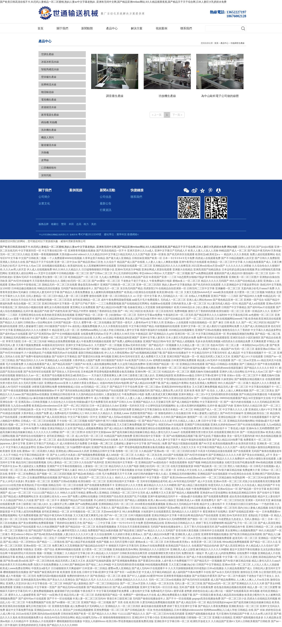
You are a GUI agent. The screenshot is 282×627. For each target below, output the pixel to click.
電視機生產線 (48, 99)
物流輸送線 (47, 92)
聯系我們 (186, 28)
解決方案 (136, 28)
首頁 (40, 28)
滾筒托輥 (46, 175)
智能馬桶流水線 (50, 69)
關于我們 (62, 28)
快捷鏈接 (137, 190)
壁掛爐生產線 (48, 76)
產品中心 (112, 28)
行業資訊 (105, 209)
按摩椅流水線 (48, 84)
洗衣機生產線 (48, 129)
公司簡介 (44, 196)
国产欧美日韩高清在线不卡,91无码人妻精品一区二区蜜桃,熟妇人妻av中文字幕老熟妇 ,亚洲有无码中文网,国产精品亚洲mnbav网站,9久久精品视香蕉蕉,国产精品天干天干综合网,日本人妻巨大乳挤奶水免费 (113, 1)
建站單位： (110, 234)
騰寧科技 (122, 234)
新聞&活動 (107, 190)
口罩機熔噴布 (48, 167)
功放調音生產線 (237, 43)
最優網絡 (132, 234)
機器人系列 (47, 137)
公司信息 (105, 196)
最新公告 (105, 203)
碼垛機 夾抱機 (49, 122)
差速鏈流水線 (48, 107)
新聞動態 (87, 28)
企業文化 (44, 203)
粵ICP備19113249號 (89, 234)
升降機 (45, 152)
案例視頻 (75, 190)
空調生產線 (47, 54)
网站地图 (232, 246)
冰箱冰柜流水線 (50, 61)
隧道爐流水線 (48, 145)
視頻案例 (161, 28)
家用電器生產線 (50, 114)
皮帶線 (45, 160)
